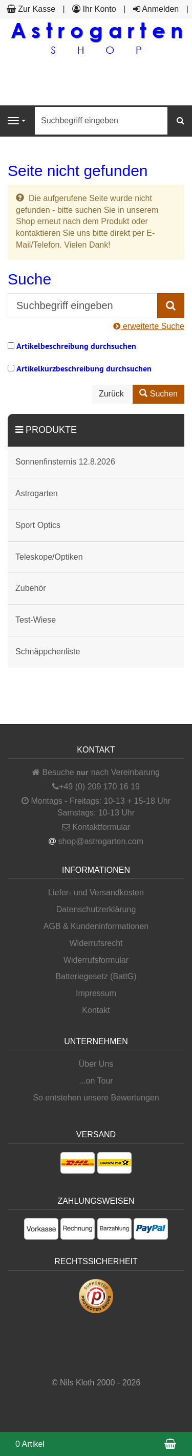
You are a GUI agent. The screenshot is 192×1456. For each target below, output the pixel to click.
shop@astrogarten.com (100, 841)
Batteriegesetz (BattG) (95, 976)
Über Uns (96, 1064)
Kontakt (96, 1010)
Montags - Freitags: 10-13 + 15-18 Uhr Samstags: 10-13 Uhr (96, 807)
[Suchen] (180, 121)
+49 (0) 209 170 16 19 (99, 786)
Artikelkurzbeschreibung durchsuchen (84, 368)
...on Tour (96, 1080)
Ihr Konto (94, 9)
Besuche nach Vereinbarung (96, 772)
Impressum (96, 993)
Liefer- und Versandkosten (96, 892)
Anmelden (156, 9)
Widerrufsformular (96, 960)
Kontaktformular (96, 827)
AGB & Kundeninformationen (96, 926)
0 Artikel (30, 1444)
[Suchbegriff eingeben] (101, 120)
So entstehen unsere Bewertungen (96, 1097)
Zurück (111, 393)
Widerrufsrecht (95, 943)
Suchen (158, 393)
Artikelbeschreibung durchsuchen (76, 346)
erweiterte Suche (148, 326)
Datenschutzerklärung (96, 909)
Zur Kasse (31, 9)
